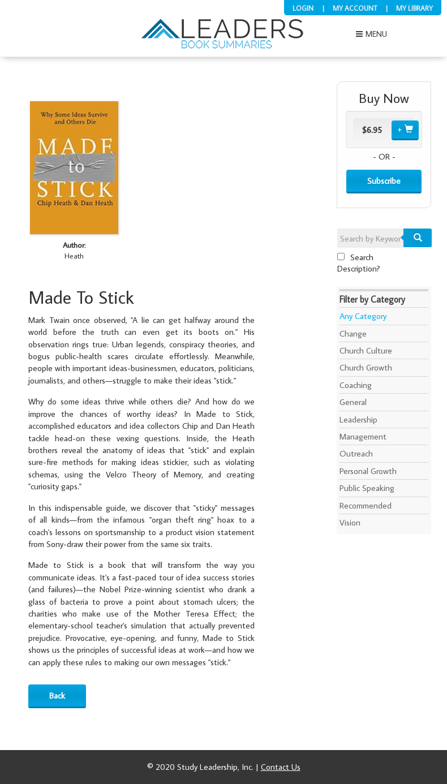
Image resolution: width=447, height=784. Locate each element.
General (353, 402)
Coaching (355, 385)
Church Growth (365, 367)
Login (303, 7)
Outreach (356, 453)
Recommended (365, 505)
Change (353, 333)
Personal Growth (368, 471)
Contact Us (280, 766)
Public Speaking (366, 488)
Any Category (362, 316)
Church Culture (365, 350)
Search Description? (358, 263)
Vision (349, 522)
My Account (355, 7)
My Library (414, 7)
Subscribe (384, 180)
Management (362, 436)
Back (57, 695)
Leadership (358, 419)
